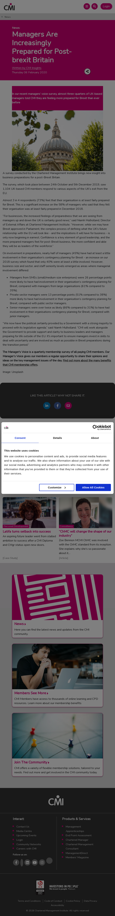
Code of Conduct (53, 901)
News (8, 17)
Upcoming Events (26, 835)
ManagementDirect (77, 853)
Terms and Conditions (29, 901)
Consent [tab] (20, 437)
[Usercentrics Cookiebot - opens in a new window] (95, 427)
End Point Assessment (78, 835)
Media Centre (24, 831)
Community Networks (28, 844)
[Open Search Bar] (94, 6)
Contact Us (22, 826)
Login (106, 6)
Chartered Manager (77, 840)
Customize (57, 487)
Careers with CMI (26, 848)
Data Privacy (90, 901)
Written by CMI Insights (26, 68)
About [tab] (95, 437)
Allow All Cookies (93, 487)
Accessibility (57, 905)
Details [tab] (57, 437)
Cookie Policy (73, 901)
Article (63, 558)
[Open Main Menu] (87, 6)
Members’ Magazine (77, 857)
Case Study (10, 558)
